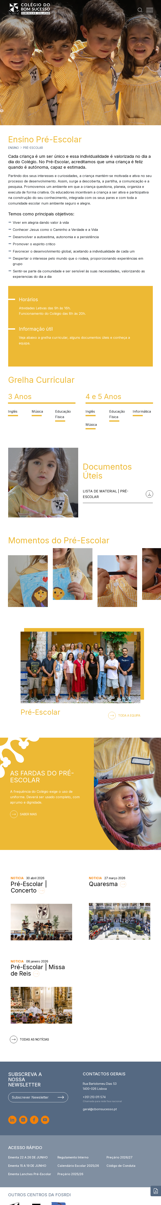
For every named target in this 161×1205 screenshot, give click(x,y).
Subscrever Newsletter (37, 1097)
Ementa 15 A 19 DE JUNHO (27, 1165)
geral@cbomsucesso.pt (100, 1109)
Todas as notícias (30, 1039)
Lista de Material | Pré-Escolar (117, 494)
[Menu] (149, 10)
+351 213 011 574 (94, 1097)
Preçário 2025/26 (70, 1174)
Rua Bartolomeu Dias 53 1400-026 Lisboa (100, 1086)
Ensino (13, 147)
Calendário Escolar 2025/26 (78, 1165)
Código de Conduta (120, 1165)
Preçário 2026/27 (119, 1157)
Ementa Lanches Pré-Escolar (29, 1174)
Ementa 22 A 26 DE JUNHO (28, 1157)
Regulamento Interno (72, 1157)
